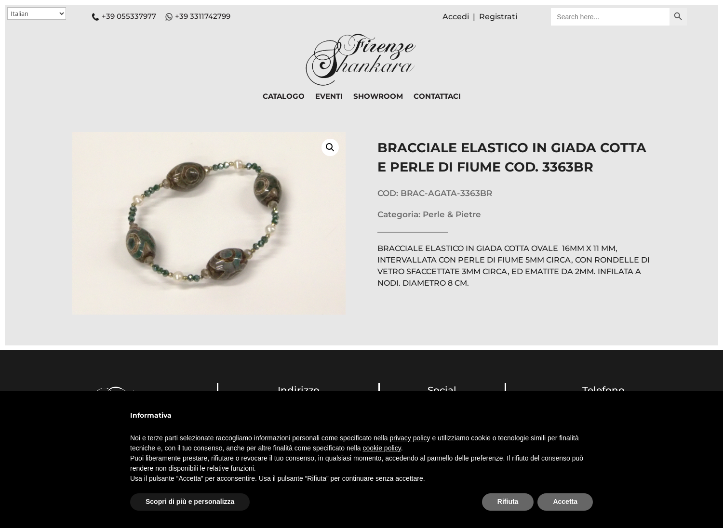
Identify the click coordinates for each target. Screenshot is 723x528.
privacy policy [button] (410, 438)
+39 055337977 (124, 16)
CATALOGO (284, 97)
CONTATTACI (437, 97)
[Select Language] (36, 13)
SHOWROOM (378, 97)
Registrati (498, 16)
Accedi (455, 16)
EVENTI (329, 97)
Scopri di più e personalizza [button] (190, 501)
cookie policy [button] (382, 448)
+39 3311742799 (202, 16)
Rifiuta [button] (508, 501)
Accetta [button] (565, 501)
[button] (330, 147)
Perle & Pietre (452, 214)
